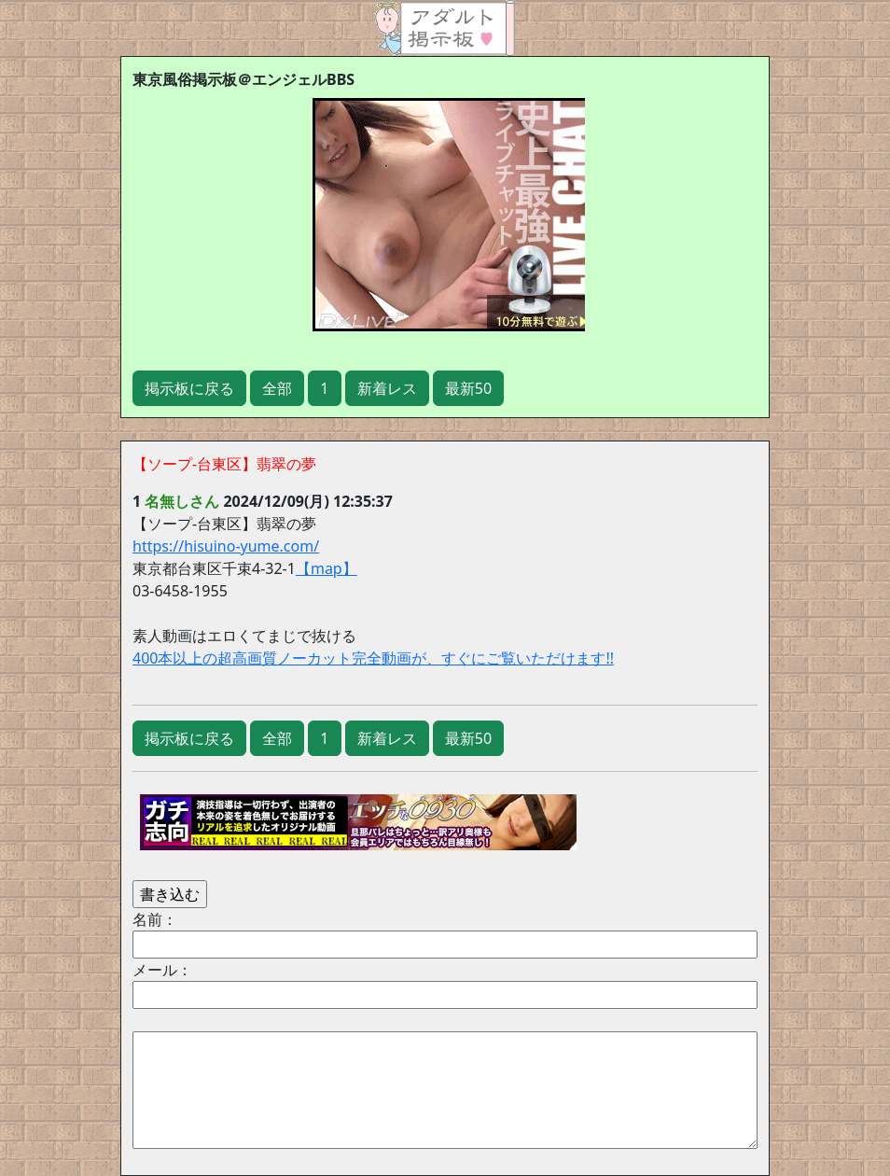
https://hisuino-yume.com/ (225, 546)
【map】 (326, 568)
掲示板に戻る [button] (189, 388)
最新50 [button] (468, 388)
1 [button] (324, 388)
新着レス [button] (387, 388)
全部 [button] (277, 388)
